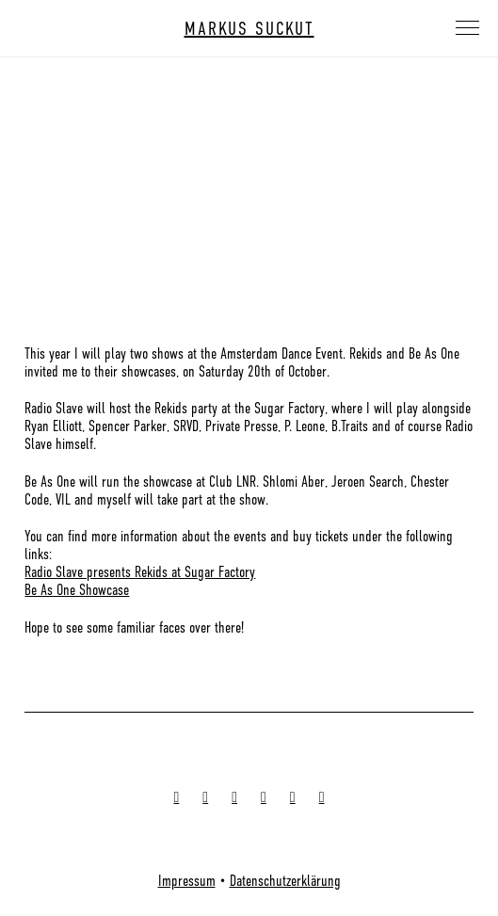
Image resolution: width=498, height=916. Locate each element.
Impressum (187, 881)
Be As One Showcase (76, 590)
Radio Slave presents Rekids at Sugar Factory (139, 572)
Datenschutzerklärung (285, 881)
